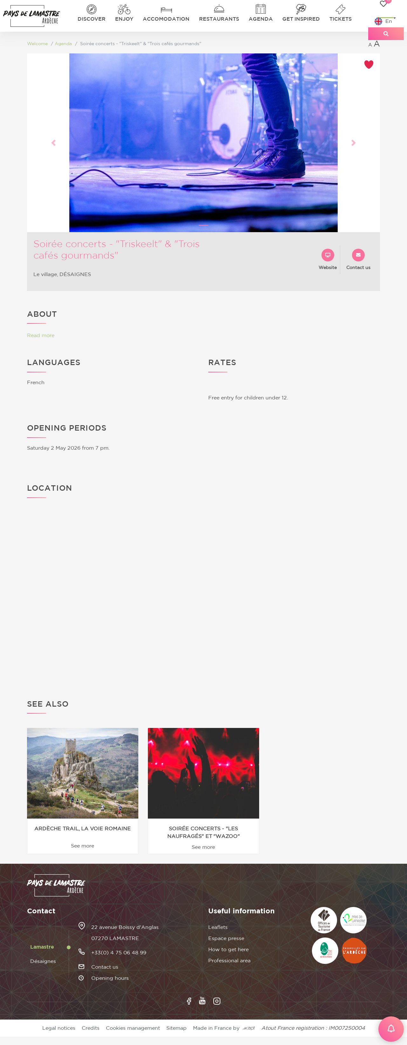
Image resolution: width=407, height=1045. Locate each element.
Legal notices (58, 1028)
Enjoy (124, 19)
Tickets (340, 19)
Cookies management (133, 1028)
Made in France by (224, 1028)
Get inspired (301, 19)
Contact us (104, 967)
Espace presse (226, 938)
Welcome (37, 44)
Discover (92, 19)
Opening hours (110, 978)
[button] (53, 142)
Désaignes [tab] (43, 961)
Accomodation (166, 19)
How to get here (228, 949)
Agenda (261, 19)
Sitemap (176, 1028)
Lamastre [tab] (42, 947)
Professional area (229, 960)
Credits (91, 1028)
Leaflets (218, 927)
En (383, 21)
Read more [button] (40, 335)
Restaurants (219, 19)
